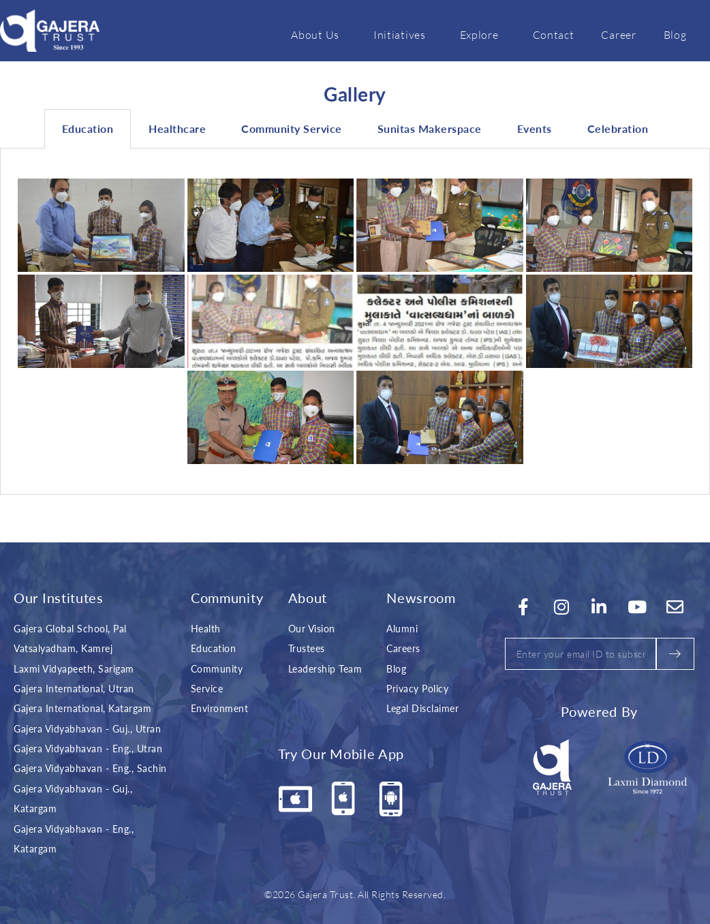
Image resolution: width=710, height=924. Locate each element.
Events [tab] (534, 128)
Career (618, 34)
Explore (483, 34)
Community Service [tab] (291, 128)
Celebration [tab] (618, 128)
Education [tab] (88, 128)
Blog (675, 34)
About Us (318, 34)
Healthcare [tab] (177, 128)
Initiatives (403, 34)
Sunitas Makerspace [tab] (429, 128)
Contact (553, 34)
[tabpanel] (355, 322)
